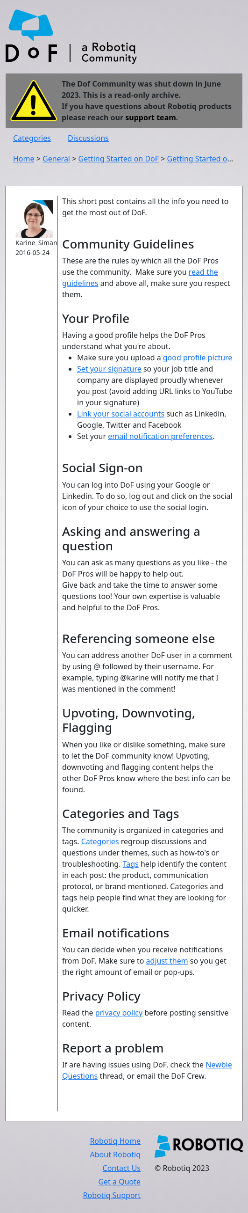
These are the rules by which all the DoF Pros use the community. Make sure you (147, 236)
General (56, 158)
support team (150, 117)
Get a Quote (119, 1181)
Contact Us (122, 1168)
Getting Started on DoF (118, 158)
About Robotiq (115, 1154)
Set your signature (109, 369)
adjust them (167, 961)
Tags (131, 864)
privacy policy (118, 1013)
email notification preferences (160, 436)
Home (24, 158)
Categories (32, 138)
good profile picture (198, 357)
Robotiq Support (112, 1195)
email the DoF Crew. (171, 1076)
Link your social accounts (120, 414)
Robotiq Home (115, 1141)
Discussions (88, 138)
